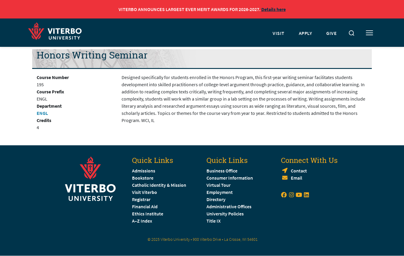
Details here (273, 9)
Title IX (213, 221)
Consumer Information (229, 178)
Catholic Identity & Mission (159, 185)
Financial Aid (145, 206)
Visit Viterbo (144, 192)
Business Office (221, 171)
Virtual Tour (218, 185)
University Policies (225, 214)
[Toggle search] (351, 33)
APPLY (305, 33)
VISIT (279, 33)
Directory (216, 199)
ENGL (42, 113)
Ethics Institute (147, 214)
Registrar (141, 199)
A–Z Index (142, 221)
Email (296, 178)
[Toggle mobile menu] (369, 33)
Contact (299, 171)
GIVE (331, 33)
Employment (219, 192)
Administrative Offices (228, 206)
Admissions (143, 171)
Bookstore (142, 178)
